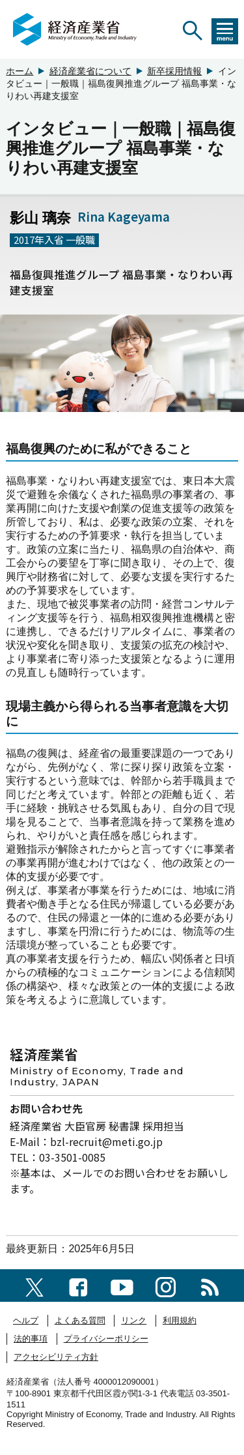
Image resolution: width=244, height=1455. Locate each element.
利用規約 (180, 1320)
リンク (133, 1320)
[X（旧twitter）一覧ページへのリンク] (34, 1285)
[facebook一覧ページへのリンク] (78, 1285)
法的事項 (30, 1339)
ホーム (19, 71)
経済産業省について (90, 71)
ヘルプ (25, 1320)
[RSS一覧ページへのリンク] (209, 1285)
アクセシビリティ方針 (56, 1357)
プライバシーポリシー (106, 1339)
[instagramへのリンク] (165, 1285)
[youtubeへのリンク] (122, 1285)
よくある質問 (80, 1320)
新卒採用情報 (174, 71)
